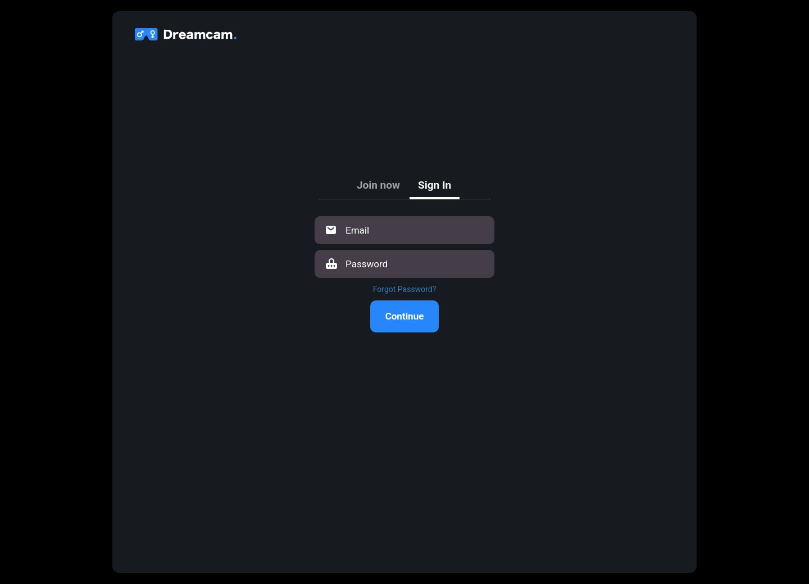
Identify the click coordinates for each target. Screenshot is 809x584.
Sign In (434, 185)
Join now (378, 185)
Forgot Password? (405, 289)
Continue (404, 316)
